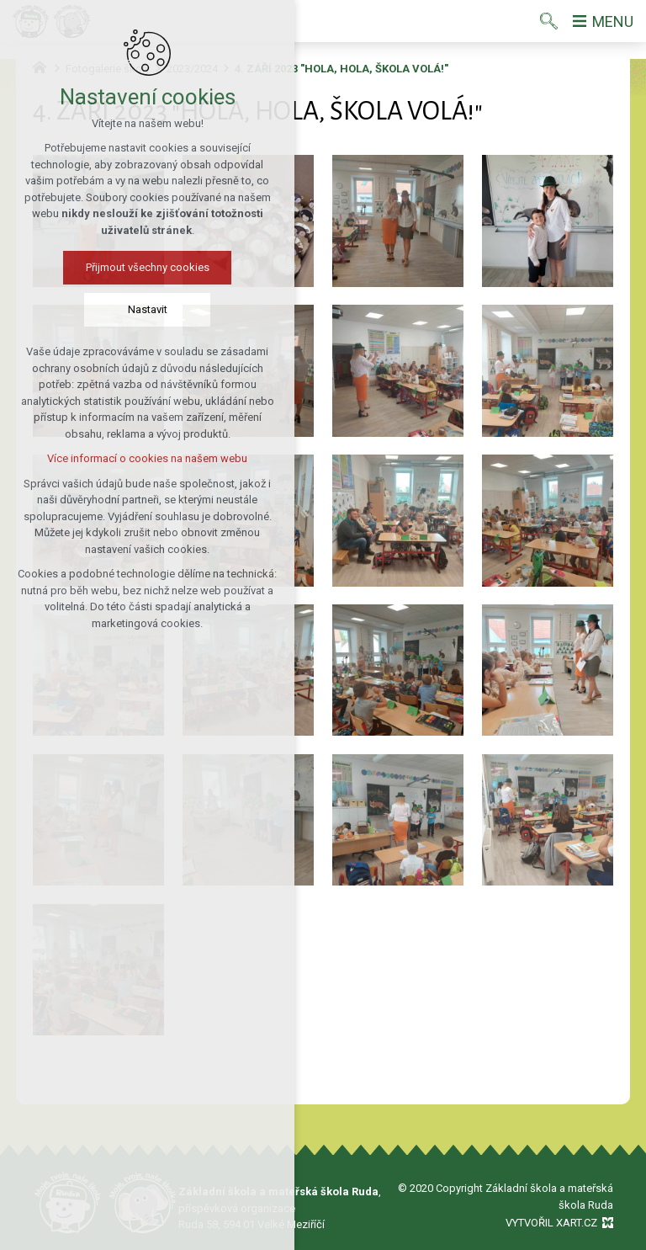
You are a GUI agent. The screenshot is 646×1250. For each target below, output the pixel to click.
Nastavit (147, 309)
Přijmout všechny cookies (147, 267)
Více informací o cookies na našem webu (147, 458)
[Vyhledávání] (549, 21)
